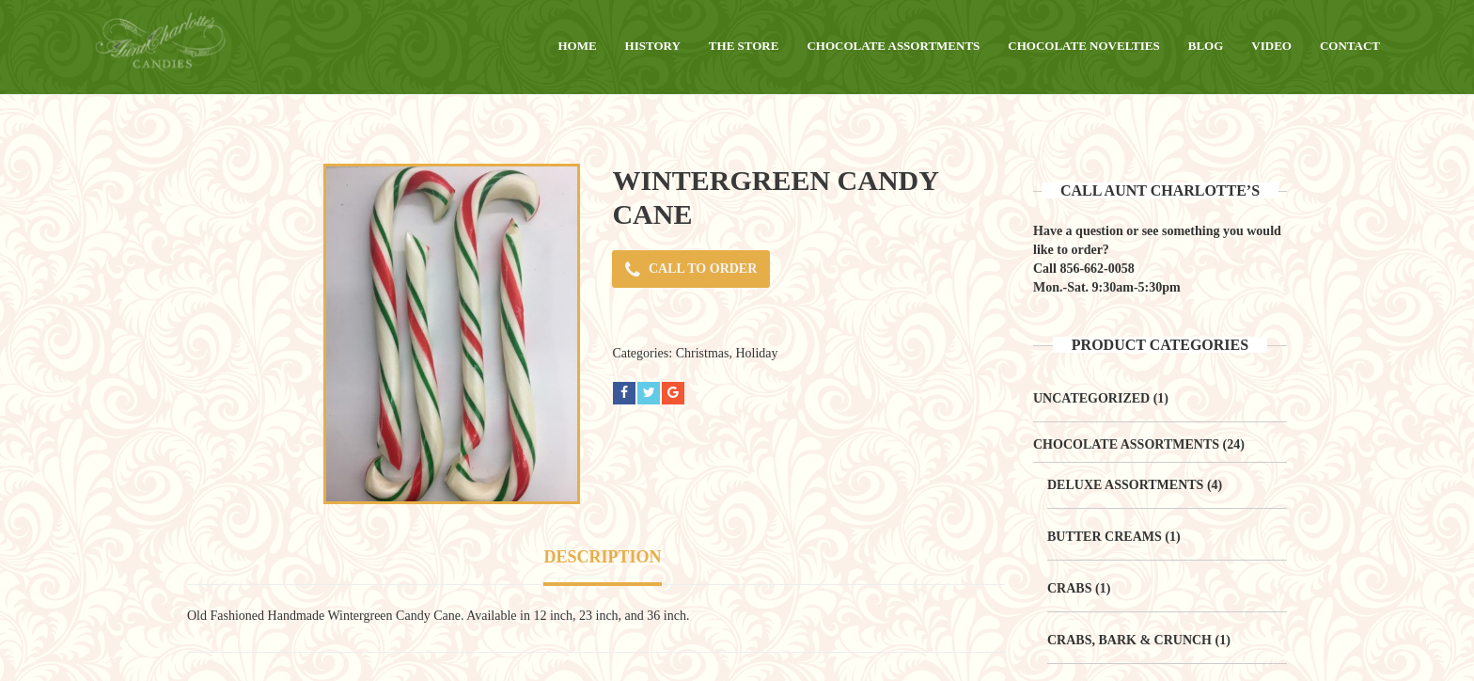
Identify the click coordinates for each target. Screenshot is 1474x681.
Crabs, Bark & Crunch (1129, 640)
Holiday (756, 353)
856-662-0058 (1096, 268)
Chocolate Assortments (1126, 444)
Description (602, 556)
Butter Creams (1104, 537)
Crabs (1069, 588)
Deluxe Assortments (1125, 485)
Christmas (702, 353)
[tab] (602, 559)
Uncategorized (1091, 398)
